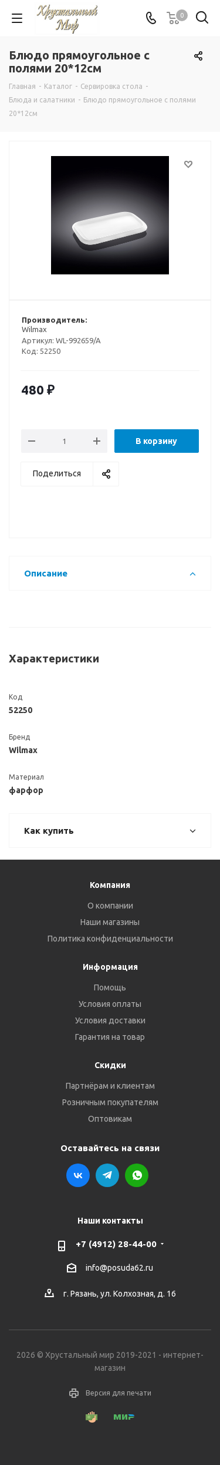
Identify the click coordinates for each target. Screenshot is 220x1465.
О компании (110, 905)
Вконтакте (78, 1175)
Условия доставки (110, 1020)
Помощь (110, 987)
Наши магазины (110, 922)
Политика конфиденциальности (110, 938)
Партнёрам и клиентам (110, 1086)
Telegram (107, 1175)
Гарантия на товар (110, 1037)
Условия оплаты (110, 1004)
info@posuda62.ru (119, 1267)
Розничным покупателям (110, 1102)
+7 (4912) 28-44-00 (116, 1244)
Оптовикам (110, 1118)
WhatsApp (136, 1175)
